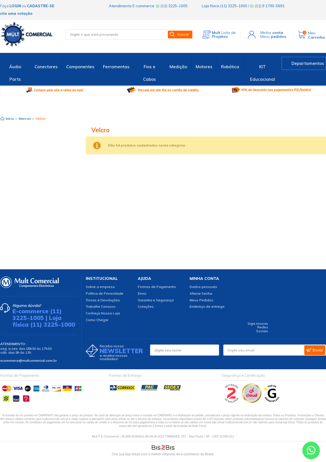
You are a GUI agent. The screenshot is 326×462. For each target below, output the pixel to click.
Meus (273, 36)
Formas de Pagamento (157, 287)
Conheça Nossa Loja (103, 313)
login (15, 6)
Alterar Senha (201, 293)
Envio (142, 293)
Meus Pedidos (201, 300)
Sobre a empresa (100, 287)
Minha (271, 33)
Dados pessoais (203, 287)
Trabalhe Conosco (101, 306)
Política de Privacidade (104, 293)
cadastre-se (40, 6)
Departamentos (307, 63)
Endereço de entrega (207, 306)
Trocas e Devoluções (103, 300)
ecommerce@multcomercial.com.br (28, 360)
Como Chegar (97, 320)
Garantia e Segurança (156, 300)
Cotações (146, 306)
